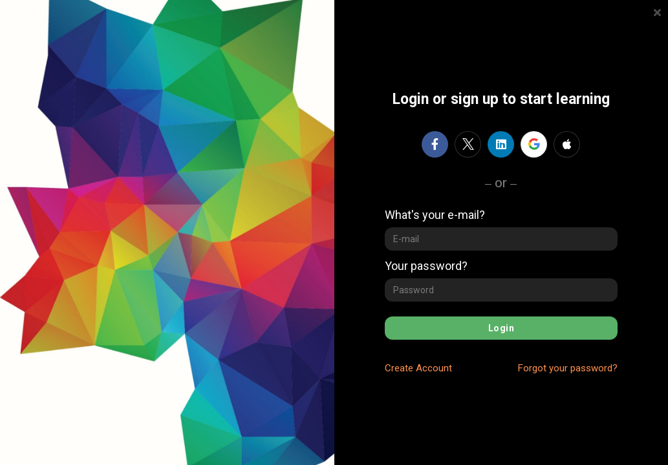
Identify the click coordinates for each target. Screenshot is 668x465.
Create (418, 368)
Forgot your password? (568, 368)
